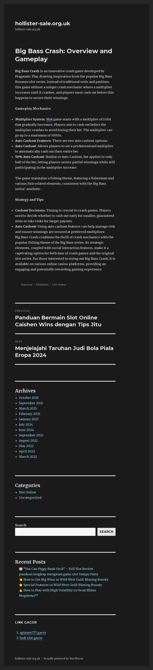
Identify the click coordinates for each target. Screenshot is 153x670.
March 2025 (28, 408)
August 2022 (28, 440)
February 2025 (29, 414)
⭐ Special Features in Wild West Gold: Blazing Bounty (60, 585)
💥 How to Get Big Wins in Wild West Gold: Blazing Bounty (63, 579)
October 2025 (29, 398)
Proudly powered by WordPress (63, 658)
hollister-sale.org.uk (42, 23)
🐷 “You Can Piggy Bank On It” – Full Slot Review (56, 569)
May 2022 (26, 446)
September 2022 (31, 435)
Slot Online (59, 284)
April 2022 (27, 451)
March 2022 (28, 457)
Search (20, 525)
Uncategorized (30, 497)
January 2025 (29, 419)
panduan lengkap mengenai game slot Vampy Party (58, 574)
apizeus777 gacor (33, 632)
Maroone (26, 284)
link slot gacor (31, 638)
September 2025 (31, 403)
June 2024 (26, 430)
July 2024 (26, 424)
